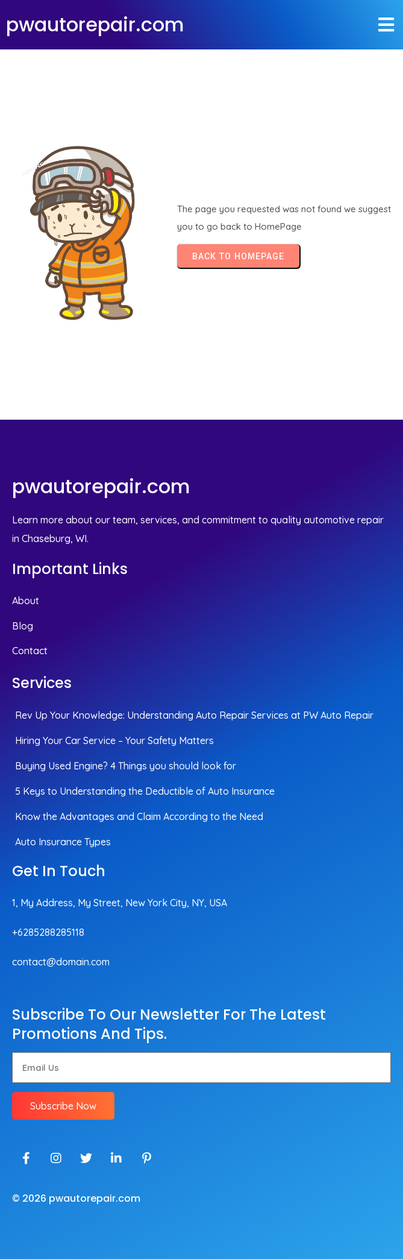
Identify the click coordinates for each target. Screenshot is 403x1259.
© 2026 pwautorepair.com (76, 1198)
